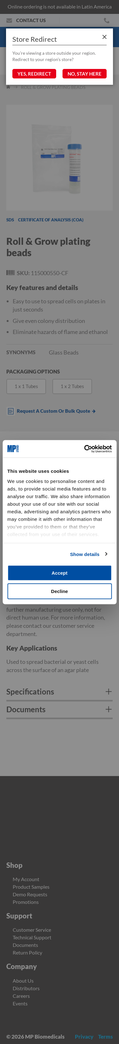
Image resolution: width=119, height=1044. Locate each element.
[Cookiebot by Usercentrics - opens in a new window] (85, 449)
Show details (85, 554)
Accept (59, 573)
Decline (59, 591)
